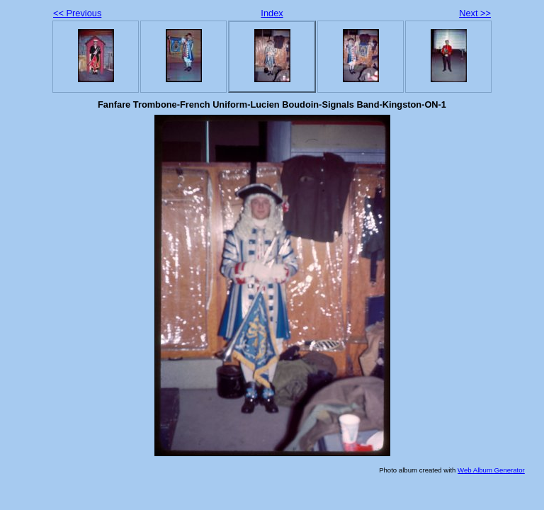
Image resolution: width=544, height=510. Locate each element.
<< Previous (77, 13)
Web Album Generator (491, 470)
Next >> (475, 13)
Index (272, 13)
